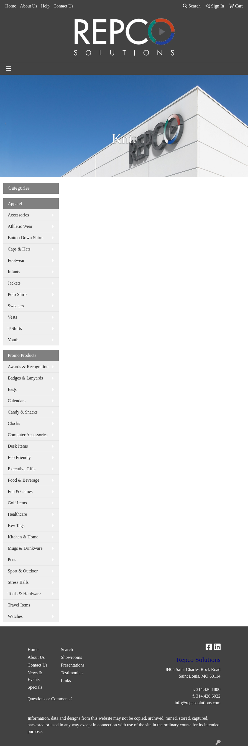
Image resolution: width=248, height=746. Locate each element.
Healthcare (17, 514)
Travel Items (19, 605)
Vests (12, 317)
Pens (12, 559)
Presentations (73, 665)
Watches (15, 616)
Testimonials (72, 672)
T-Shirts (15, 328)
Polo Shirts (17, 294)
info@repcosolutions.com (197, 702)
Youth (13, 339)
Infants (14, 271)
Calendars (16, 400)
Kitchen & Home (23, 537)
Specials (35, 687)
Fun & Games (20, 491)
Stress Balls (18, 582)
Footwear (16, 260)
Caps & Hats (19, 249)
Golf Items (17, 502)
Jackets (14, 283)
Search (192, 6)
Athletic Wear (20, 226)
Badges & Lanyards (25, 378)
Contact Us (63, 6)
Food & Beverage (23, 480)
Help (45, 6)
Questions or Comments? (50, 698)
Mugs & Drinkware (25, 548)
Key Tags (16, 525)
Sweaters (16, 305)
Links (66, 680)
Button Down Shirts (25, 237)
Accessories (18, 215)
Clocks (14, 423)
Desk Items (18, 446)
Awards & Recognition (28, 366)
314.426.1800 (208, 689)
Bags (12, 389)
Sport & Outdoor (23, 571)
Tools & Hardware (24, 593)
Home (10, 6)
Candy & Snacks (23, 412)
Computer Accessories (28, 434)
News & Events (35, 676)
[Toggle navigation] (8, 69)
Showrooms (71, 657)
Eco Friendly (19, 457)
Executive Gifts (21, 468)
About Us (28, 6)
